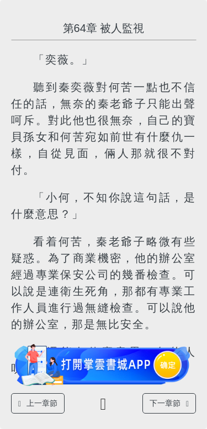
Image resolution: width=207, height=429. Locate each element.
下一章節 (169, 403)
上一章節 (37, 403)
